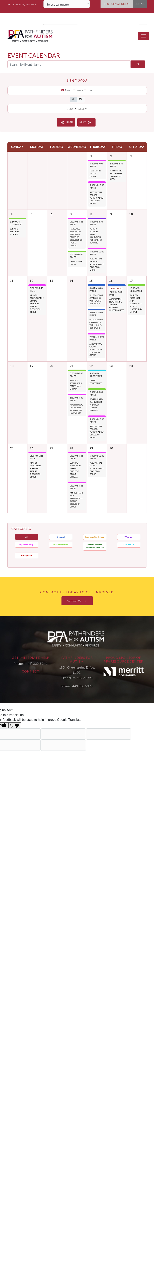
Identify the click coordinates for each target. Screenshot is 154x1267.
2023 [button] (81, 108)
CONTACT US (77, 600)
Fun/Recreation (60, 544)
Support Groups (26, 544)
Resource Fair (128, 544)
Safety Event (27, 555)
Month (68, 90)
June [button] (70, 108)
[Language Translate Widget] (66, 4)
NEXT (86, 122)
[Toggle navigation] (143, 36)
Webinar (129, 537)
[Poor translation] (14, 725)
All (26, 537)
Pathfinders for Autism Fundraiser (95, 546)
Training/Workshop (94, 537)
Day (90, 90)
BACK (66, 122)
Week (80, 90)
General (61, 537)
